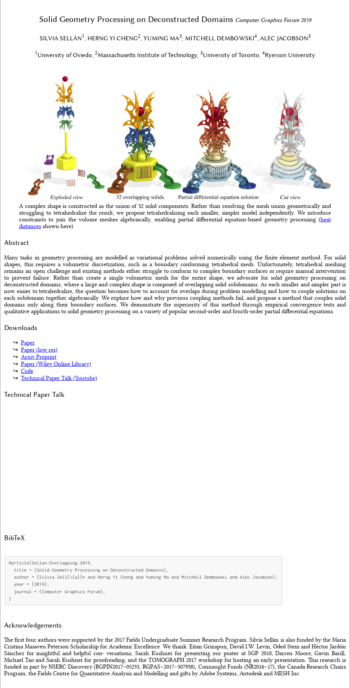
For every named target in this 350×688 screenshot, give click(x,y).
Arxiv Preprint (38, 357)
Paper (28, 342)
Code (27, 371)
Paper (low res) (39, 349)
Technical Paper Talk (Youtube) (59, 378)
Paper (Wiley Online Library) (56, 364)
